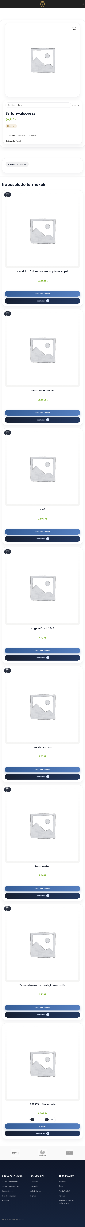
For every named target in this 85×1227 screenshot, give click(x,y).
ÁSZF (61, 1186)
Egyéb (21, 105)
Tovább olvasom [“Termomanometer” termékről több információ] (42, 412)
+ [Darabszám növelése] (46, 1119)
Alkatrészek (35, 1191)
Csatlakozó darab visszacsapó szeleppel (42, 271)
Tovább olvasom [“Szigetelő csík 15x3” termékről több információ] (42, 650)
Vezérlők (34, 1186)
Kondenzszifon (43, 747)
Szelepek (34, 1181)
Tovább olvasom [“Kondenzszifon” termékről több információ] (42, 769)
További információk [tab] (17, 164)
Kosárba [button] (42, 1126)
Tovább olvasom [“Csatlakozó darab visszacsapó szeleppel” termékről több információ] (42, 293)
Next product (78, 106)
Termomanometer (42, 390)
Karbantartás (8, 1191)
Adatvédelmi (64, 1191)
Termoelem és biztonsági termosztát (42, 985)
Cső (42, 509)
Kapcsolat (63, 1181)
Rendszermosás (9, 1196)
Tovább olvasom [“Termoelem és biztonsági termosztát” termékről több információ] (42, 1007)
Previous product (72, 106)
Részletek (40, 301)
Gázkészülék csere (10, 1181)
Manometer (42, 866)
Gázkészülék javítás (10, 1186)
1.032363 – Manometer (42, 1104)
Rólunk (62, 1196)
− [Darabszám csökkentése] (32, 1119)
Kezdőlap (11, 105)
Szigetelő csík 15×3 (42, 628)
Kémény (5, 1200)
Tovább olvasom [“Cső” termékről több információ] (42, 531)
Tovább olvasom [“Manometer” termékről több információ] (42, 888)
